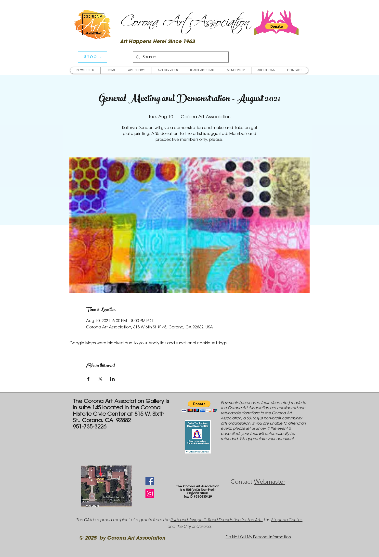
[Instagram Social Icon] (149, 493)
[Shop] (92, 57)
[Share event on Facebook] (88, 379)
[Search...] (180, 57)
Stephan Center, (286, 520)
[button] (276, 26)
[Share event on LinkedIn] (112, 379)
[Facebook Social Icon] (149, 481)
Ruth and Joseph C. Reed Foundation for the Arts (216, 520)
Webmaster (269, 481)
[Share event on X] (100, 379)
